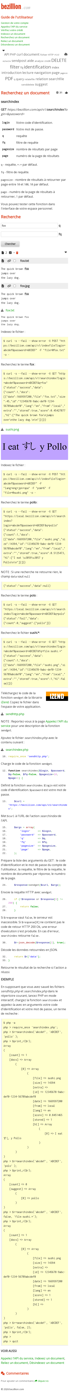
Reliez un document (12, 41)
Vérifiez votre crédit (12, 30)
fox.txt (10, 310)
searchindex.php (17, 750)
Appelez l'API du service (14, 26)
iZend (5, 702)
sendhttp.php (15, 714)
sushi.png (12, 429)
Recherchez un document (15, 37)
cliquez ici (43, 1381)
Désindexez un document (15, 44)
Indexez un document (13, 33)
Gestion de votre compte (15, 23)
